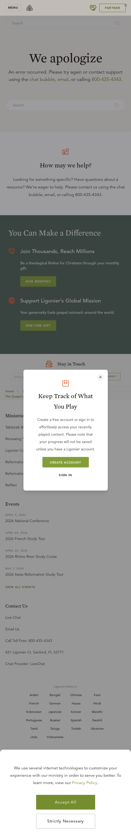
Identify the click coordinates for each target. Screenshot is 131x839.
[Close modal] (100, 377)
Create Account (65, 462)
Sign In (65, 475)
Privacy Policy (84, 782)
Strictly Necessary (65, 821)
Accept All (65, 802)
